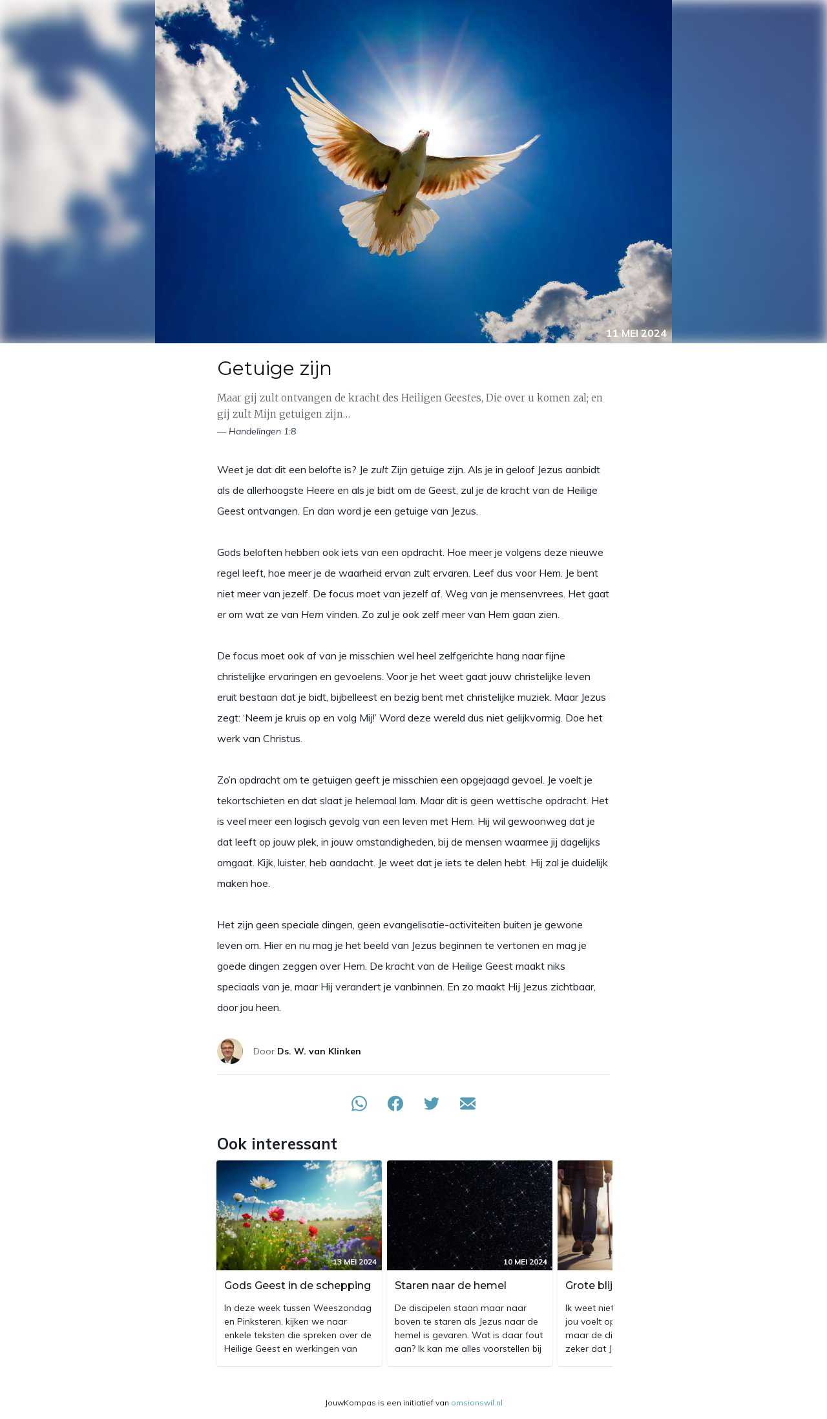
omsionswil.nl (477, 1402)
